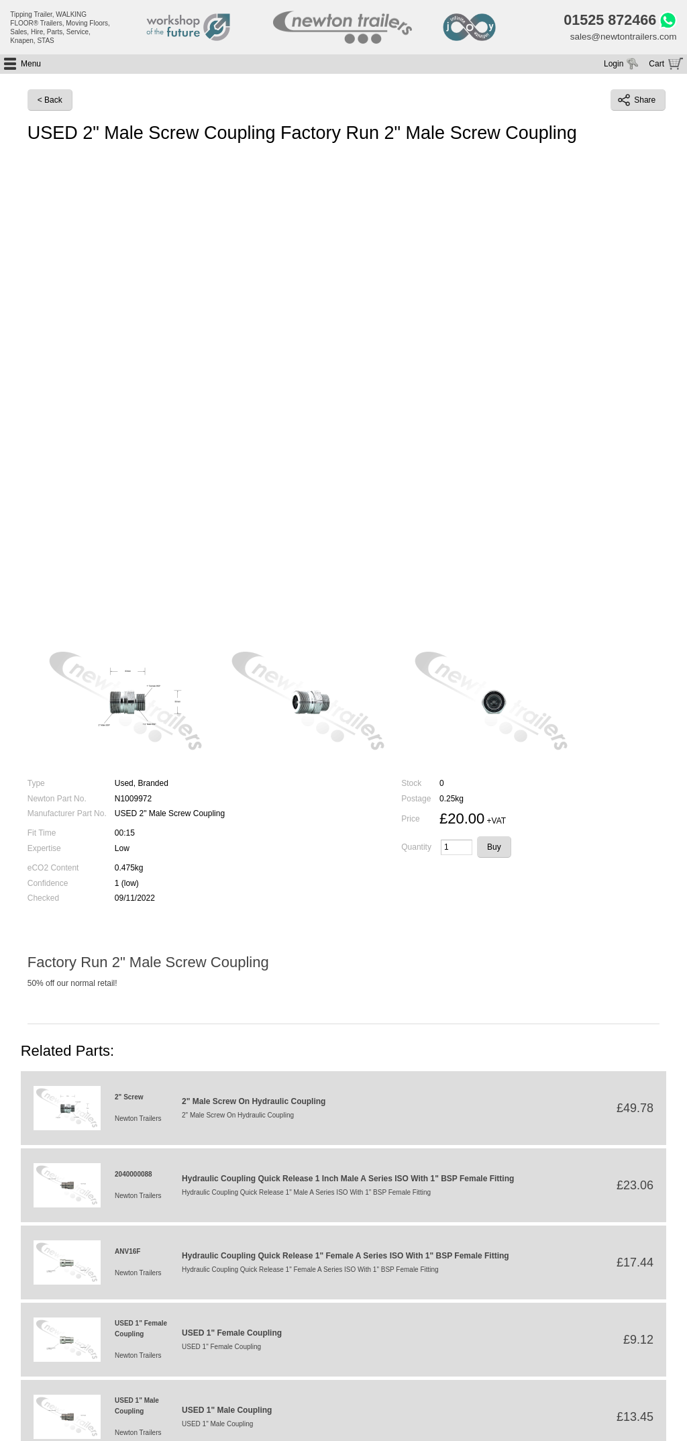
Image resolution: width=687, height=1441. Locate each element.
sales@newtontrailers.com (621, 38)
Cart (656, 65)
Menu (31, 65)
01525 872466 (606, 21)
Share (636, 102)
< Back (50, 102)
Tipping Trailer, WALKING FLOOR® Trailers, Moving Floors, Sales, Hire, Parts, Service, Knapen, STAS (60, 27)
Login (613, 65)
